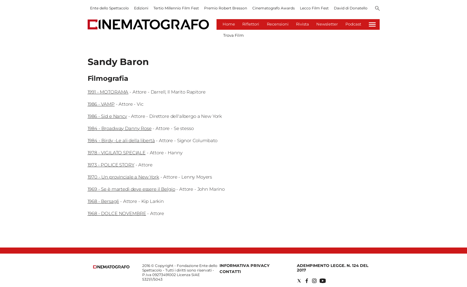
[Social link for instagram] (314, 280)
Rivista (302, 24)
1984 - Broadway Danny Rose (120, 128)
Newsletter (327, 24)
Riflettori (250, 24)
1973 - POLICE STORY (111, 165)
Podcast (353, 24)
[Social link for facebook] (306, 280)
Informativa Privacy (245, 265)
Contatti (230, 271)
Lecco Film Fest (314, 8)
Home (229, 24)
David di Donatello (351, 8)
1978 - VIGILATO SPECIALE (117, 152)
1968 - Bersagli (103, 201)
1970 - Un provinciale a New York (123, 177)
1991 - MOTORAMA (108, 92)
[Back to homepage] (111, 267)
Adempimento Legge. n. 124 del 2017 (332, 267)
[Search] (377, 9)
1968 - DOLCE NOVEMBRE (117, 213)
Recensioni (278, 24)
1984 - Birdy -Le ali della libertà (121, 140)
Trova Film (233, 35)
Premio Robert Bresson (225, 8)
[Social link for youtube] (323, 280)
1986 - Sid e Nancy (107, 116)
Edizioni (141, 8)
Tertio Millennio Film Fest (176, 8)
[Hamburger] (372, 24)
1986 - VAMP (101, 104)
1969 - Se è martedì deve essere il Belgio (131, 189)
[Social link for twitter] (299, 280)
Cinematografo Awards (273, 8)
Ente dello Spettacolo (109, 8)
